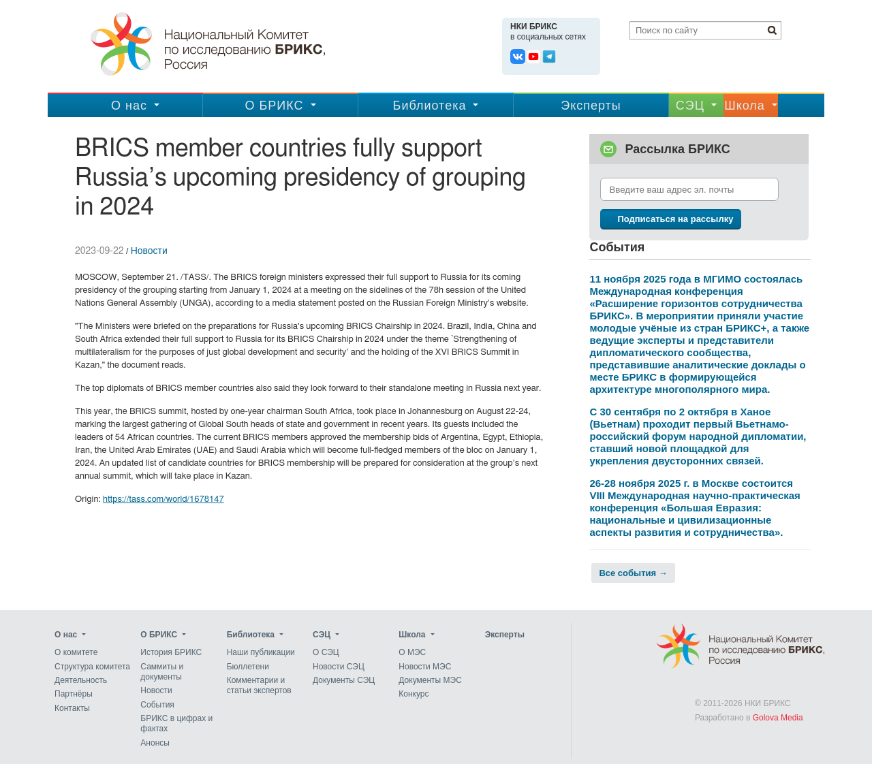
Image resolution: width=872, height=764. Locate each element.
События (157, 705)
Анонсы (155, 743)
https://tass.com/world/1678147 (163, 499)
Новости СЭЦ (338, 666)
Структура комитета (92, 666)
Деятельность (80, 680)
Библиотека (430, 105)
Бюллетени (248, 666)
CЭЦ (690, 105)
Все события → (633, 573)
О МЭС (412, 653)
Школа (744, 105)
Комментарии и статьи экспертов (259, 685)
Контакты (72, 708)
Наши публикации (261, 653)
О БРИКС (274, 105)
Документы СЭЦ (344, 680)
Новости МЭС (425, 666)
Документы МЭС (430, 680)
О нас (129, 105)
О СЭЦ (326, 653)
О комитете (75, 653)
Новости (149, 250)
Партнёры (73, 694)
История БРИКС (171, 653)
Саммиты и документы (161, 672)
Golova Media (778, 717)
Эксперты (591, 105)
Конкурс (414, 694)
